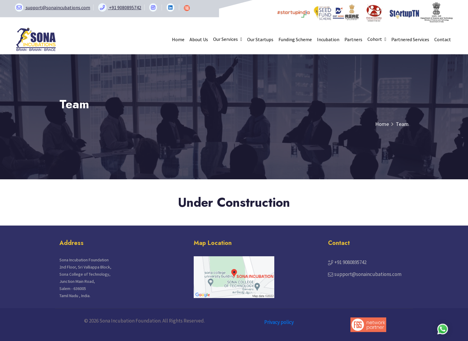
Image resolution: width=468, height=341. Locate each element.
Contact (442, 39)
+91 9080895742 (350, 262)
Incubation (328, 39)
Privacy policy (279, 322)
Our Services (227, 39)
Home (178, 39)
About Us (199, 39)
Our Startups (260, 39)
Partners (353, 39)
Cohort (376, 39)
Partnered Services (410, 39)
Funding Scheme (295, 39)
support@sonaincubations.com (367, 274)
